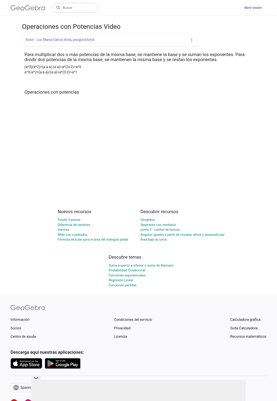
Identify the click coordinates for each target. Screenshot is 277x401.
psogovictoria (83, 40)
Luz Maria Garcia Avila (54, 40)
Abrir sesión (253, 8)
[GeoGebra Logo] (28, 8)
